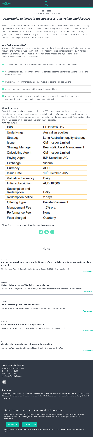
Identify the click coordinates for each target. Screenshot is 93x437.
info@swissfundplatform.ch (12, 376)
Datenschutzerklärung (45, 429)
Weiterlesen (88, 271)
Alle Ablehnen (12, 424)
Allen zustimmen (30, 424)
